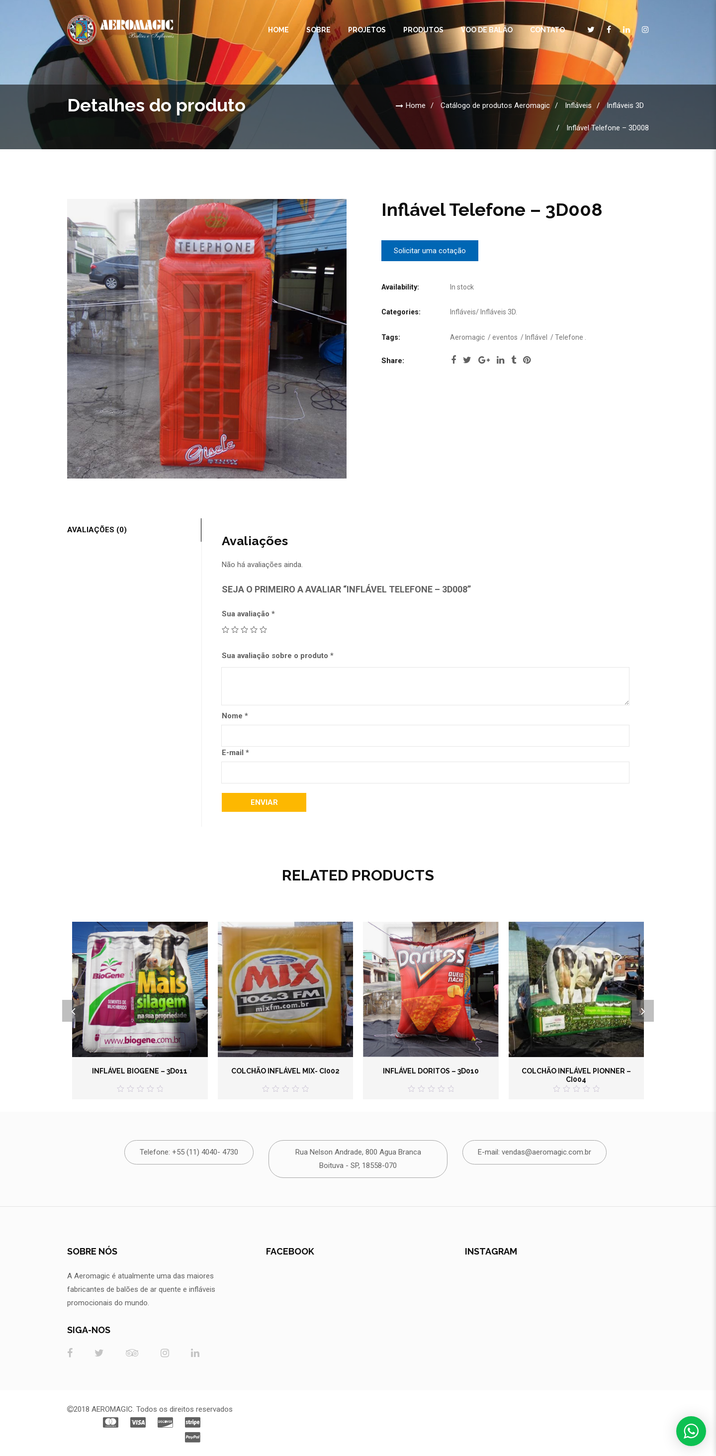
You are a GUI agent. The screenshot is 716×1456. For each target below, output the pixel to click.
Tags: (390, 337)
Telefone (569, 337)
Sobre (318, 30)
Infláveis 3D (625, 105)
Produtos (423, 30)
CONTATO (547, 30)
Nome (235, 715)
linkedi (500, 360)
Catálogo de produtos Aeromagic (495, 105)
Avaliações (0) (97, 529)
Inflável (536, 337)
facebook (453, 360)
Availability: (400, 287)
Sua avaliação (248, 613)
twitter (467, 360)
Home (278, 30)
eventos (505, 337)
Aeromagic (467, 337)
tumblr (513, 360)
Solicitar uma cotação (430, 250)
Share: (392, 360)
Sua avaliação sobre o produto (278, 655)
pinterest (527, 360)
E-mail (235, 752)
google (484, 360)
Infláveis (578, 105)
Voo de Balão (487, 30)
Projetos (367, 30)
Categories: (401, 312)
